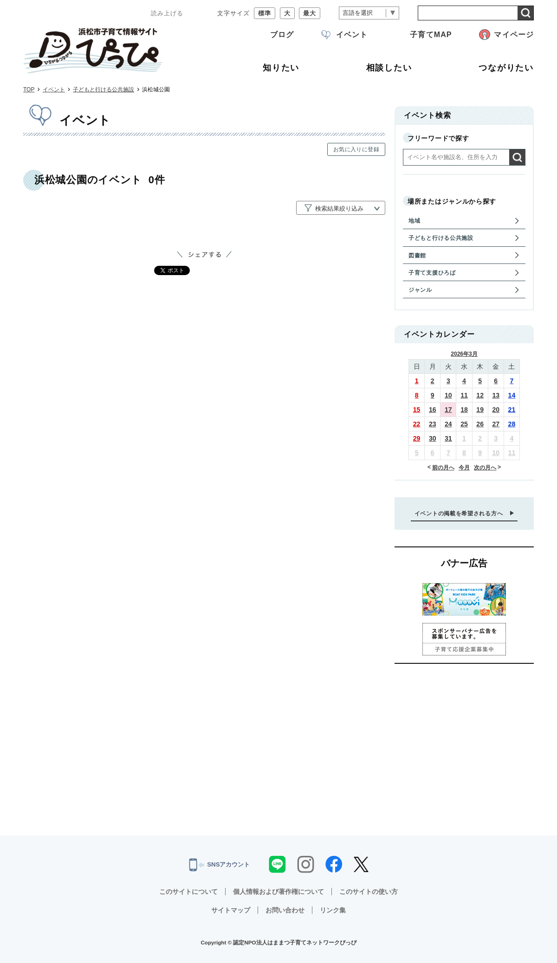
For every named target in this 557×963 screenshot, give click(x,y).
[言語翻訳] (369, 13)
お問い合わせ (285, 910)
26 (480, 424)
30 (432, 438)
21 (512, 409)
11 (464, 395)
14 (512, 395)
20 (495, 409)
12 (480, 395)
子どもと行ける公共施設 (103, 89)
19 (480, 409)
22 (417, 424)
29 (417, 438)
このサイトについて (188, 891)
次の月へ (485, 467)
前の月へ (443, 467)
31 (448, 438)
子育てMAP (431, 35)
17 (448, 409)
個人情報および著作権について (278, 891)
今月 (464, 467)
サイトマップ (230, 910)
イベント (352, 35)
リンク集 (333, 910)
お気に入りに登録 (356, 149)
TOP (28, 89)
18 (464, 409)
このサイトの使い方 (368, 891)
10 (448, 395)
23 (432, 424)
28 (512, 424)
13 (495, 395)
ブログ (282, 35)
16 (432, 409)
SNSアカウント (219, 864)
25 (464, 424)
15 (417, 409)
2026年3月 (464, 354)
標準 (264, 13)
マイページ (514, 35)
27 (495, 424)
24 (448, 424)
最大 (309, 13)
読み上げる (167, 13)
